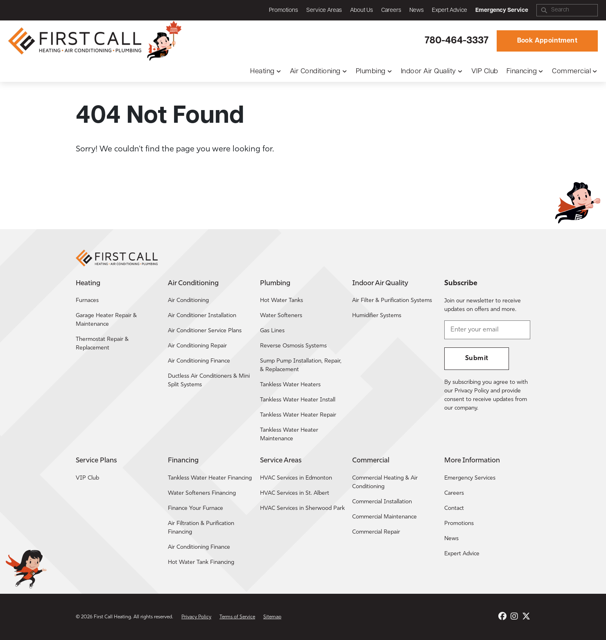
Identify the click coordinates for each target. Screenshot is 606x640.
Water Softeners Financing (202, 493)
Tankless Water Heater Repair (298, 415)
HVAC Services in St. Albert (294, 493)
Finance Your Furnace (195, 508)
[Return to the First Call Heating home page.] (75, 41)
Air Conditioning (188, 300)
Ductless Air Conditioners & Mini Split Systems (209, 380)
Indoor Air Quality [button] (428, 71)
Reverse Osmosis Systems (293, 346)
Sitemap (272, 617)
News (416, 10)
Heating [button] (262, 71)
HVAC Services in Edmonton (296, 478)
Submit (476, 358)
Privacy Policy (196, 617)
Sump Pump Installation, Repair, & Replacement (300, 365)
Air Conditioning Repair (197, 346)
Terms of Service (237, 617)
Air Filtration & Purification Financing (201, 528)
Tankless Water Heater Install (297, 400)
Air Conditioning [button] (315, 71)
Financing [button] (522, 71)
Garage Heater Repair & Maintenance (106, 320)
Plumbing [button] (371, 71)
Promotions (283, 10)
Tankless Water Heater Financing (210, 478)
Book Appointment (547, 41)
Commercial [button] (571, 71)
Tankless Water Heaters (290, 385)
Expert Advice (449, 10)
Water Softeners (281, 316)
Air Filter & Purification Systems (392, 300)
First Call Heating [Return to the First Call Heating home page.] (112, 617)
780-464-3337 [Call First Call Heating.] (456, 41)
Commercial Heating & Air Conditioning (385, 482)
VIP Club (484, 71)
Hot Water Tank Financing (201, 562)
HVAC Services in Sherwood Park (302, 508)
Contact (454, 508)
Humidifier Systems (376, 316)
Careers (391, 10)
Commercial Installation (382, 502)
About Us (361, 10)
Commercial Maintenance (384, 517)
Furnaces (87, 300)
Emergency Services (469, 478)
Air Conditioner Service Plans (205, 331)
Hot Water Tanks (281, 300)
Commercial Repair (376, 532)
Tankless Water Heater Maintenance (289, 434)
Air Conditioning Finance (199, 361)
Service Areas (324, 10)
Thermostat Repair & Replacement (102, 343)
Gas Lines (272, 331)
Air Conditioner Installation (202, 316)
